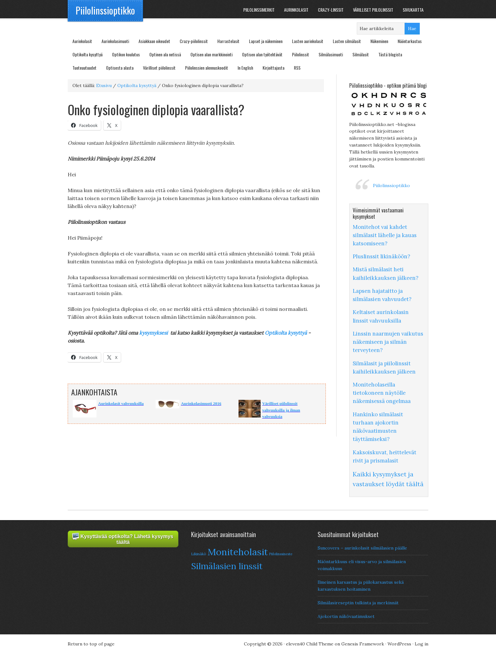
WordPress (399, 644)
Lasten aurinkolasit (307, 41)
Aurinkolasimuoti (115, 41)
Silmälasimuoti (331, 54)
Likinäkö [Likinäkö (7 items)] (198, 553)
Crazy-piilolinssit (194, 41)
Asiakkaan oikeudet (154, 41)
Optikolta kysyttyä (87, 54)
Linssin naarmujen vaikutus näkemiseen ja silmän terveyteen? (388, 342)
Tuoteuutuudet (84, 67)
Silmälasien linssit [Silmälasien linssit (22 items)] (227, 566)
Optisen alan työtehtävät (262, 54)
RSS (297, 67)
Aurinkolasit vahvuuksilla (121, 403)
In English (245, 67)
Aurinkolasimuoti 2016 (201, 403)
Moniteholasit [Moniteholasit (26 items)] (238, 552)
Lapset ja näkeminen (265, 41)
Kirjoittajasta (273, 67)
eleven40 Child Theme (309, 644)
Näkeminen (379, 41)
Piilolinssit (300, 54)
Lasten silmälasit (347, 41)
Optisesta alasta (119, 67)
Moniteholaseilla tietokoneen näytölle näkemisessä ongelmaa (382, 393)
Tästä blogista (390, 54)
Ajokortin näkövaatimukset (346, 616)
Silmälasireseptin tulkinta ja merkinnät (358, 603)
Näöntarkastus (410, 41)
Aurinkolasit (82, 41)
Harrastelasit (228, 41)
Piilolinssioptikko (105, 10)
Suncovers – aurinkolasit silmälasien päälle (362, 548)
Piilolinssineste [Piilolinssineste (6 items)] (280, 554)
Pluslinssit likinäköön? (381, 256)
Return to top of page (91, 644)
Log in (421, 644)
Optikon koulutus (126, 54)
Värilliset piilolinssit (159, 67)
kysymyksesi (153, 333)
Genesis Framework (362, 644)
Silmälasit (360, 54)
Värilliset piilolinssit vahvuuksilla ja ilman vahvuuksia (281, 410)
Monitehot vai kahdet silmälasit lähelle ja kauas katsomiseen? (385, 235)
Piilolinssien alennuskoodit (206, 67)
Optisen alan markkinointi (211, 54)
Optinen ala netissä (165, 54)
